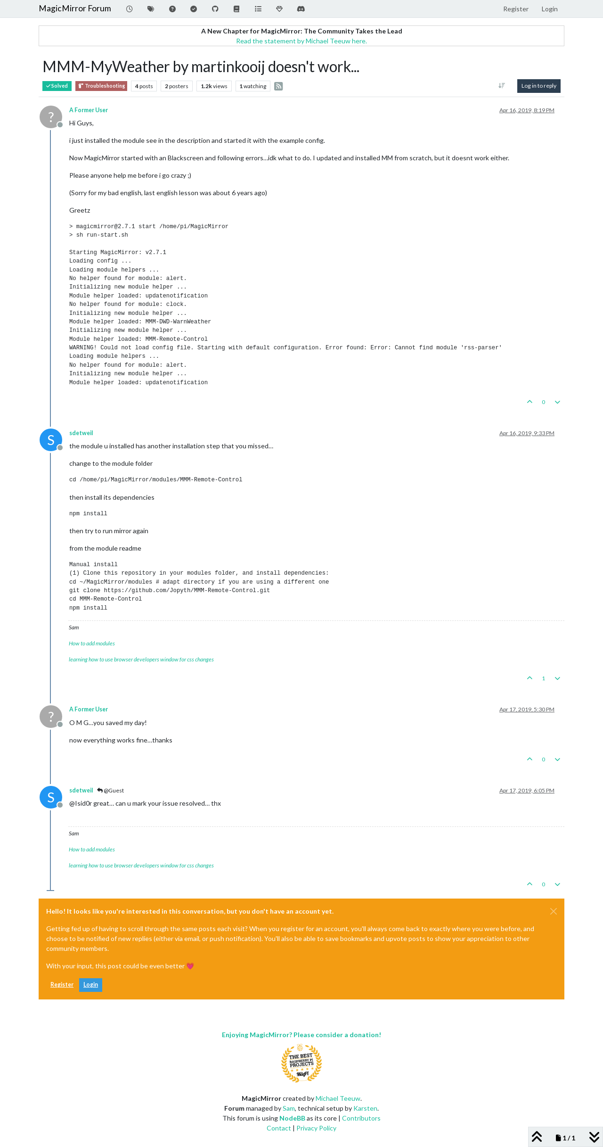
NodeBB (292, 1118)
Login (90, 984)
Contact (279, 1128)
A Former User (88, 110)
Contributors (361, 1118)
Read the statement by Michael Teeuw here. (301, 41)
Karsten (365, 1108)
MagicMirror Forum (75, 8)
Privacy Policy (316, 1128)
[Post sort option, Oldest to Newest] (502, 85)
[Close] (553, 911)
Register (61, 984)
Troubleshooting (101, 86)
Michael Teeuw (338, 1098)
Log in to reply (539, 85)
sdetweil (81, 433)
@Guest (110, 790)
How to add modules (92, 643)
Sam (289, 1108)
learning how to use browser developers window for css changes (141, 659)
